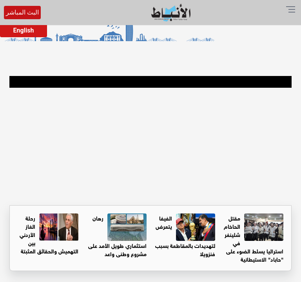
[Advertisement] (150, 146)
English (23, 30)
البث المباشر (22, 12)
